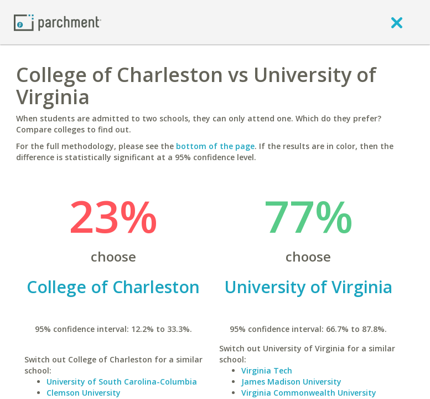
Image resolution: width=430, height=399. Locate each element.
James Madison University (291, 381)
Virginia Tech (266, 370)
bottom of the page (215, 146)
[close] (397, 22)
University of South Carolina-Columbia (121, 381)
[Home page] (57, 22)
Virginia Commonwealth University (308, 392)
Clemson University (83, 392)
